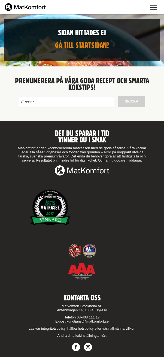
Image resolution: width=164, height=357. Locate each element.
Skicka (131, 101)
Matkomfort (25, 7)
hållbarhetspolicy (80, 328)
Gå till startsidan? (82, 45)
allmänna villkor (122, 328)
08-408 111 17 (88, 317)
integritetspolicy (53, 328)
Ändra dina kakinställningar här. (82, 335)
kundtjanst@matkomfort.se (87, 321)
